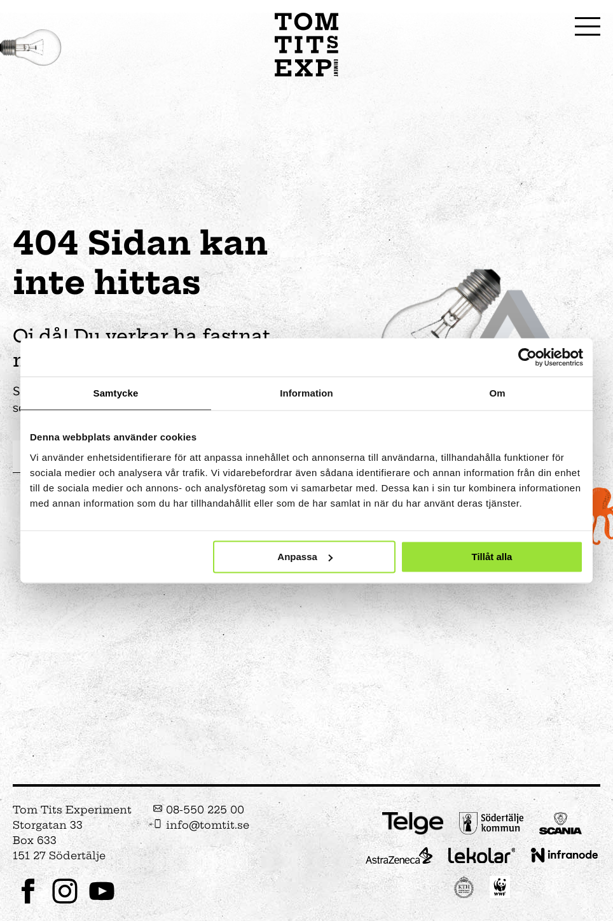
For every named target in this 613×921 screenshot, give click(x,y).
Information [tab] (306, 393)
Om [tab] (497, 393)
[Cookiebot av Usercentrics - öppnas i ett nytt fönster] (527, 357)
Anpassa (305, 556)
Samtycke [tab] (116, 393)
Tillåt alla (491, 556)
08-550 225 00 (198, 809)
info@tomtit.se (201, 825)
